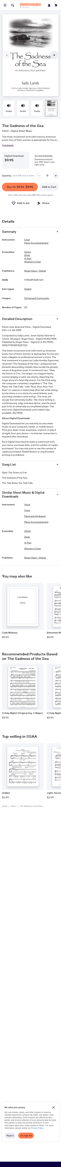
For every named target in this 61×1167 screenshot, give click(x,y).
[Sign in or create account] (49, 5)
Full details (8, 145)
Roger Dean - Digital (35, 270)
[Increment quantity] (56, 175)
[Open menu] (5, 5)
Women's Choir (32, 261)
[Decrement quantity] (39, 175)
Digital (27, 289)
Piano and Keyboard (35, 516)
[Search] (12, 5)
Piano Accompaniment (36, 242)
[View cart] (56, 5)
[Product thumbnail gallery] (9, 108)
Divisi (27, 255)
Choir (13, 806)
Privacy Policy (37, 1128)
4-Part (27, 258)
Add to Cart (49, 186)
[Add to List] (21, 203)
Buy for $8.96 (20, 187)
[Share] (43, 203)
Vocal (4, 806)
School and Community (36, 298)
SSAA (27, 252)
